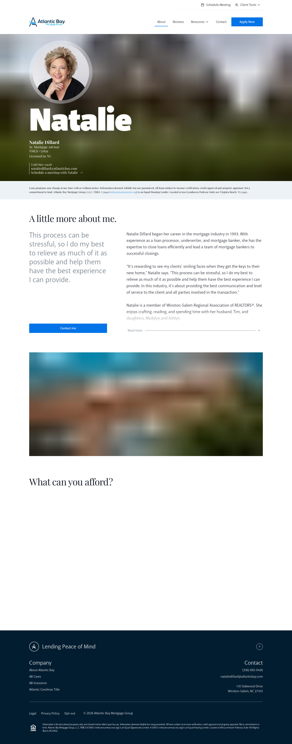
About (161, 22)
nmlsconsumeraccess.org (123, 192)
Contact (221, 22)
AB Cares (35, 677)
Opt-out (69, 713)
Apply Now (247, 22)
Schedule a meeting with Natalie (54, 173)
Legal (32, 713)
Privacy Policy (50, 713)
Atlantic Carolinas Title (44, 690)
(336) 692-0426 (41, 164)
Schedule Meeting (216, 5)
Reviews (178, 22)
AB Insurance (38, 683)
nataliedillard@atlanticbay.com (54, 168)
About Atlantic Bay (41, 670)
